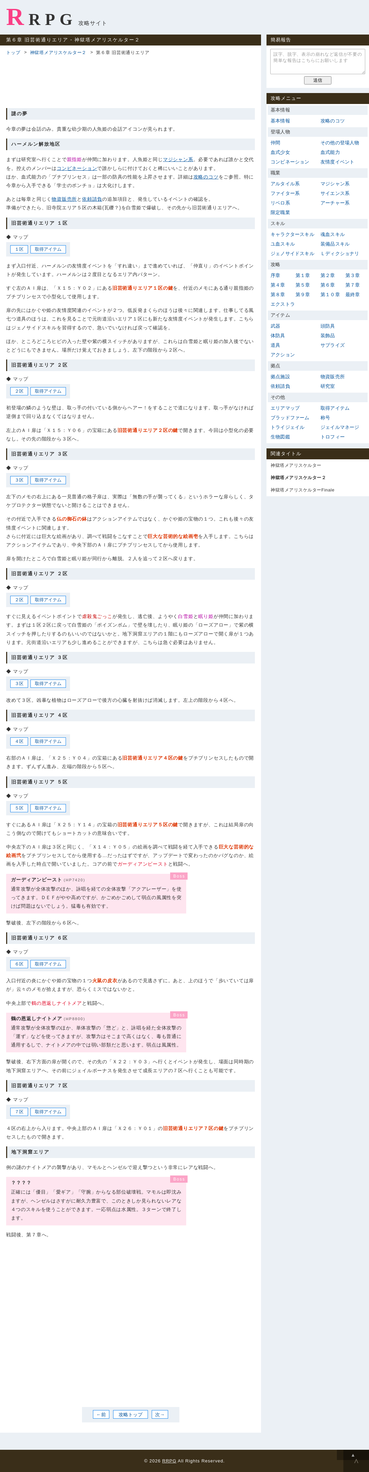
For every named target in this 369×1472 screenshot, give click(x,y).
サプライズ (332, 345)
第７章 (352, 285)
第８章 (278, 294)
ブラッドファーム (290, 417)
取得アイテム (48, 249)
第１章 (303, 275)
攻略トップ (130, 1414)
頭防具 (327, 326)
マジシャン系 (178, 159)
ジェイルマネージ (339, 427)
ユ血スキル (283, 244)
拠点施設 (280, 376)
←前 (101, 1414)
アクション (283, 354)
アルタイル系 (285, 183)
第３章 (352, 275)
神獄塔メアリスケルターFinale (302, 489)
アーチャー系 (335, 203)
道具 (275, 345)
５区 (19, 808)
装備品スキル (335, 244)
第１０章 (330, 294)
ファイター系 (285, 193)
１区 (19, 249)
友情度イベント (337, 162)
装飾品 (327, 335)
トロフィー (332, 436)
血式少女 (280, 152)
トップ (13, 52)
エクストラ (283, 304)
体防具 (278, 335)
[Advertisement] (130, 80)
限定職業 (280, 212)
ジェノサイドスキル (292, 253)
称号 (325, 417)
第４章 (278, 285)
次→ (160, 1414)
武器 (275, 326)
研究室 (327, 386)
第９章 (303, 294)
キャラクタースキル (292, 234)
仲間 (275, 142)
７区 (19, 1111)
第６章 (327, 285)
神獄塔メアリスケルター (296, 465)
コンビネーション (77, 168)
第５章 (303, 285)
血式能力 (330, 152)
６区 (19, 964)
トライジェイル (287, 427)
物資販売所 (64, 199)
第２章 (327, 275)
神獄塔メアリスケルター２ (58, 52)
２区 (19, 391)
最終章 (352, 294)
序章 (275, 275)
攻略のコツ (206, 177)
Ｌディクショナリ (339, 253)
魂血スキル (332, 234)
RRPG (41, 16)
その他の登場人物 (339, 142)
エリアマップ (285, 408)
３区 (19, 480)
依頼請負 (92, 199)
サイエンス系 (335, 193)
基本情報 (280, 120)
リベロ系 (280, 203)
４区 (19, 741)
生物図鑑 (280, 436)
